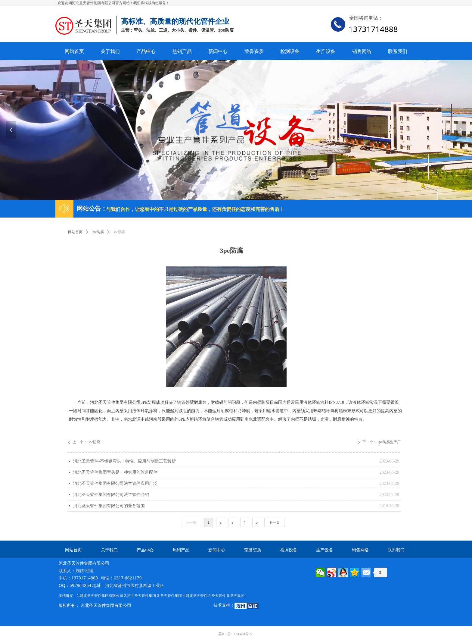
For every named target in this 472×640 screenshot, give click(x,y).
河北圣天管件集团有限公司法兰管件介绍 (111, 494)
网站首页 (75, 232)
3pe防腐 (98, 232)
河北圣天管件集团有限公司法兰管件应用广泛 (115, 483)
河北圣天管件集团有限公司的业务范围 (109, 506)
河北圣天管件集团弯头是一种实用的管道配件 (115, 472)
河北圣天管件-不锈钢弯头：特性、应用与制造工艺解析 (124, 461)
